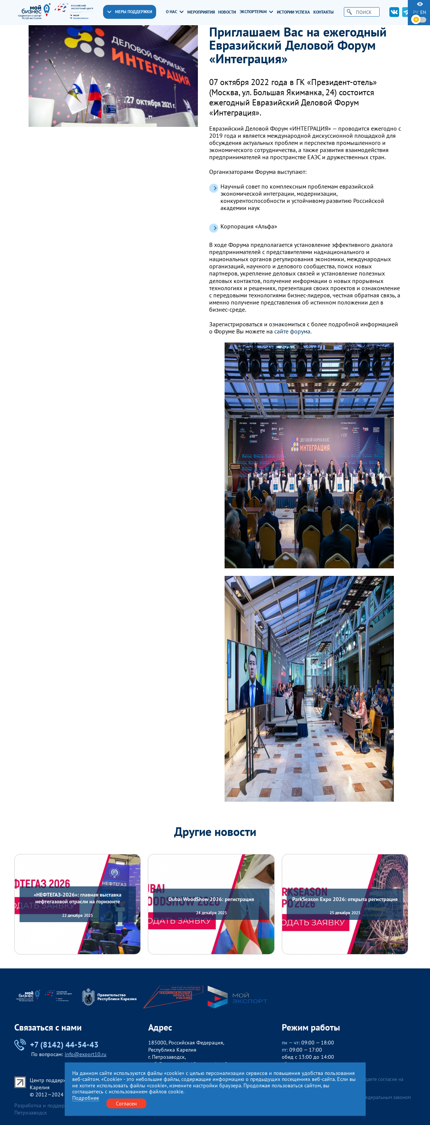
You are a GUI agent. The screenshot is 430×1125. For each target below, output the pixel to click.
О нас (175, 11)
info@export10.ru (85, 1054)
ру (415, 12)
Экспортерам (256, 11)
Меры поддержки (129, 11)
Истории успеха (293, 12)
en (423, 12)
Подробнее (85, 1098)
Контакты (323, 12)
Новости (227, 12)
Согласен (126, 1103)
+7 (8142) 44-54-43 (56, 1044)
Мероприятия (201, 12)
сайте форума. (292, 331)
